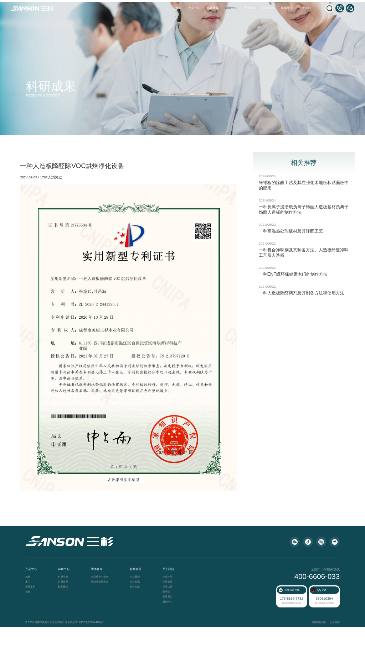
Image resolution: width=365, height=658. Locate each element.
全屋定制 (33, 620)
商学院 (169, 625)
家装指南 (138, 620)
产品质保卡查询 (103, 610)
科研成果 (66, 615)
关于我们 (305, 8)
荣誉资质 (171, 615)
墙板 (31, 625)
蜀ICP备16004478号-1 (93, 654)
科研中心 (231, 8)
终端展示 (286, 8)
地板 (31, 610)
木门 (31, 615)
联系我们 (171, 630)
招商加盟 (171, 620)
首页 (178, 8)
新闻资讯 (268, 8)
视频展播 (212, 8)
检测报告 (66, 620)
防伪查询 (249, 8)
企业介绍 (171, 610)
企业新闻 (138, 610)
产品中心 (194, 8)
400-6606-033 (314, 609)
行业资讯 (138, 615)
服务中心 (171, 635)
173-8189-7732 (291, 630)
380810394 (322, 630)
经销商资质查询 (103, 615)
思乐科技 (331, 654)
